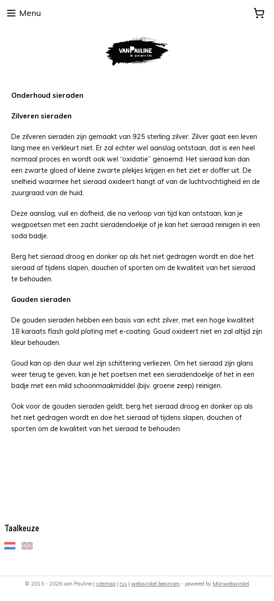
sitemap (105, 583)
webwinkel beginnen (155, 583)
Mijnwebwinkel (231, 583)
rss (123, 583)
